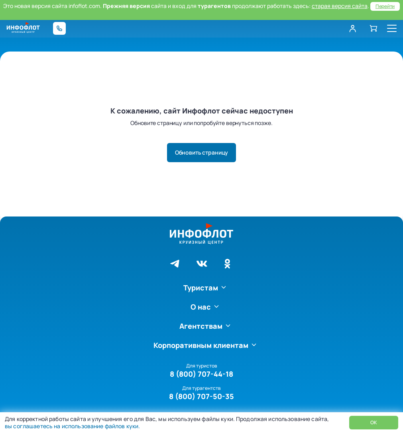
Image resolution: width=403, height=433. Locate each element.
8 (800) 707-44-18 (201, 374)
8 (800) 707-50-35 (201, 396)
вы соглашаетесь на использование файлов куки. (72, 426)
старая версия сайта (340, 6)
